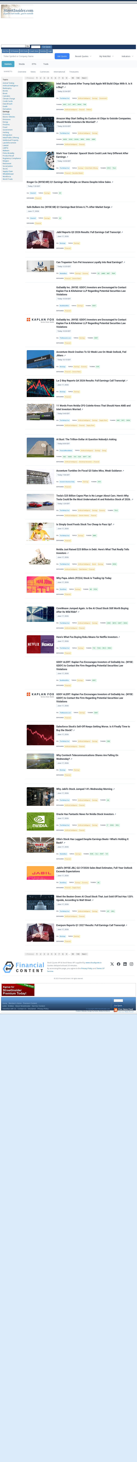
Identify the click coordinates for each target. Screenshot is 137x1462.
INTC (74, 104)
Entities (11, 1006)
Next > (84, 78)
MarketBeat (63, 273)
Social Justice (8, 166)
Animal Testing (8, 83)
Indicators (126, 56)
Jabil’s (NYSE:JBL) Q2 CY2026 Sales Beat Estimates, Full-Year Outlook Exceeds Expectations (94, 870)
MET (108, 273)
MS (91, 589)
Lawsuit (5, 145)
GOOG (70, 139)
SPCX (109, 168)
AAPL (64, 104)
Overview (22, 71)
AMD (118, 420)
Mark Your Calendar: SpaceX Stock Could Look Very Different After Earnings (92, 155)
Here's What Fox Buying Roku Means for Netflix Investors (88, 637)
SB (60, 218)
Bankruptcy (7, 88)
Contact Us (22, 1009)
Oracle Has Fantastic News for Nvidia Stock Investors (86, 814)
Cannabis (6, 96)
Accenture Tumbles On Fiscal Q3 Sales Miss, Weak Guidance (90, 470)
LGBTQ (5, 148)
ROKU (109, 648)
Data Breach (7, 104)
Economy (6, 114)
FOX (94, 648)
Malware (6, 150)
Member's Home (15, 1004)
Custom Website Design (84, 1011)
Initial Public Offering (11, 137)
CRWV (109, 623)
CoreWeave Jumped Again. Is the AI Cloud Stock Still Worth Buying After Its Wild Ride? (92, 610)
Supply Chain (8, 171)
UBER (93, 139)
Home (4, 1004)
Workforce (7, 176)
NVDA (79, 104)
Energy (5, 122)
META (114, 623)
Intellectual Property (10, 140)
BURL (91, 854)
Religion (6, 161)
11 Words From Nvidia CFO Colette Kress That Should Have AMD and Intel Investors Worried (93, 407)
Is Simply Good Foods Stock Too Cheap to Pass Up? (85, 524)
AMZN (65, 139)
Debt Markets (83, 569)
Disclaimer (32, 1009)
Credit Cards (8, 101)
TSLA (114, 168)
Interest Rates (76, 278)
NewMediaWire (64, 305)
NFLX (104, 648)
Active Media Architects (102, 1011)
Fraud (5, 127)
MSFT (84, 456)
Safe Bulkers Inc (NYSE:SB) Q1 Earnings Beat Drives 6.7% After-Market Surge (69, 207)
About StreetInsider (22, 1006)
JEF (108, 911)
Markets (8, 64)
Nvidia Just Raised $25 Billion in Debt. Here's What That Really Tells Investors (92, 551)
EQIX (79, 456)
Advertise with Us (9, 1009)
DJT (69, 104)
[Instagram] (131, 968)
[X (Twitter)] (112, 968)
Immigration (7, 135)
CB (98, 273)
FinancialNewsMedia (66, 450)
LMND (103, 273)
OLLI (96, 854)
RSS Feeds (24, 51)
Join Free (6, 51)
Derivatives (7, 109)
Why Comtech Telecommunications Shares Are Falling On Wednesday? (87, 757)
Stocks (22, 64)
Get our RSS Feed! (124, 1011)
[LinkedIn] (125, 968)
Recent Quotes (81, 56)
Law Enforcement (9, 143)
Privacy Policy (86, 968)
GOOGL (76, 139)
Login (50, 51)
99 (73, 78)
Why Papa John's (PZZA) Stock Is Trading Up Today (83, 578)
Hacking (6, 132)
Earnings (6, 111)
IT (107, 825)
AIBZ (64, 456)
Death (5, 106)
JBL (108, 800)
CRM (108, 741)
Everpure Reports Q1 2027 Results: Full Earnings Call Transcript (91, 925)
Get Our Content (38, 1006)
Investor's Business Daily (67, 482)
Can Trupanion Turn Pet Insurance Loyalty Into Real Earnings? (90, 262)
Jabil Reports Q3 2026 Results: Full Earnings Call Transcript (89, 232)
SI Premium (14, 51)
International (59, 71)
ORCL (117, 825)
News (33, 71)
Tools (45, 64)
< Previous (30, 78)
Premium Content (30, 1004)
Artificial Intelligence (10, 85)
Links (4, 1006)
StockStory (63, 589)
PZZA (95, 589)
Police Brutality (8, 153)
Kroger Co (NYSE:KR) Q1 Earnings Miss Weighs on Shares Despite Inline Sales (70, 182)
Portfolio (43, 51)
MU (90, 456)
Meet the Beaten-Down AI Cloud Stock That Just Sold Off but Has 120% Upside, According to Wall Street (94, 898)
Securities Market (77, 173)
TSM (84, 104)
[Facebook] (118, 968)
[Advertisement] (58, 24)
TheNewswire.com (65, 338)
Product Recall (8, 156)
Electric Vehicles (9, 117)
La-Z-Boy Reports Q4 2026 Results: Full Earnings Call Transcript (92, 380)
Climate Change (9, 98)
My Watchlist (105, 56)
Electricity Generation (85, 462)
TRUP (113, 273)
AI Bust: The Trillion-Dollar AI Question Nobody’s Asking (86, 439)
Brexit (5, 93)
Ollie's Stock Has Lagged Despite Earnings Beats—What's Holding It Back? (92, 841)
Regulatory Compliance (12, 158)
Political (89, 109)
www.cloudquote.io (94, 963)
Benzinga (62, 243)
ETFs (34, 64)
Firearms (6, 124)
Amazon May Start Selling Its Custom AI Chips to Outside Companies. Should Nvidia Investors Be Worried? (93, 120)
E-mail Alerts (33, 51)
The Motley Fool (64, 98)
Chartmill (33, 193)
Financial (82, 109)
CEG (75, 456)
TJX (106, 854)
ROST (101, 854)
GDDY (94, 305)
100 (77, 78)
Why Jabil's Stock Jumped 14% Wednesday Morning (85, 789)
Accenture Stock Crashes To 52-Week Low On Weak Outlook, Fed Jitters (91, 354)
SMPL (94, 535)
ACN (97, 366)
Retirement (7, 163)
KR (60, 193)
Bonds (5, 91)
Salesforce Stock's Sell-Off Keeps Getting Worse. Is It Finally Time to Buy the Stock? (93, 728)
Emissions (6, 119)
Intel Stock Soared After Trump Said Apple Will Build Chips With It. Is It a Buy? (94, 85)
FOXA (99, 648)
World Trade (8, 179)
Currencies (44, 71)
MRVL (82, 139)
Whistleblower (8, 174)
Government (7, 130)
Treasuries (74, 71)
